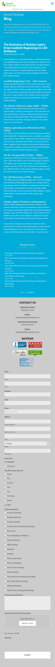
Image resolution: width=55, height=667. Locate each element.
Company (8, 391)
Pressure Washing (14, 563)
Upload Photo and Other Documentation (18, 613)
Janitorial (10, 549)
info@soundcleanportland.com (34, 9)
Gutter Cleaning (13, 540)
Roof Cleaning (12, 572)
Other (9, 505)
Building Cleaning (14, 517)
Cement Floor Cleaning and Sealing (21, 526)
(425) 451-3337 (27, 325)
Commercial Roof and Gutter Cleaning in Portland (24, 253)
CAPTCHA (8, 638)
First (6, 379)
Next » (32, 292)
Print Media (10, 496)
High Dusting (12, 544)
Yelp (8, 492)
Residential (10, 462)
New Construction (14, 558)
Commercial (11, 466)
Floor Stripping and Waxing (18, 535)
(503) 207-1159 (17, 9)
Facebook (10, 483)
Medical (10, 554)
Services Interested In (11, 509)
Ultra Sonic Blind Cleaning (17, 581)
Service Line (8, 458)
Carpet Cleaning (13, 522)
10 (28, 292)
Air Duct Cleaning (14, 512)
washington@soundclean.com (27, 332)
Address (8, 417)
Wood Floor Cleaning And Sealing (20, 590)
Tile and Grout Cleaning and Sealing (21, 576)
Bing (8, 478)
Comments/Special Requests (14, 595)
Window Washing (14, 586)
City (6, 439)
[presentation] (22, 643)
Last (6, 387)
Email (7, 400)
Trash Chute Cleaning (15, 567)
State (6, 447)
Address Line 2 (10, 432)
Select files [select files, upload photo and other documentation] (27, 623)
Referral (9, 500)
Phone (7, 408)
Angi (8, 487)
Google (9, 474)
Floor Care (11, 531)
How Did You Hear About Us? (14, 471)
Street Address (10, 425)
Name (7, 372)
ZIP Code (8, 454)
